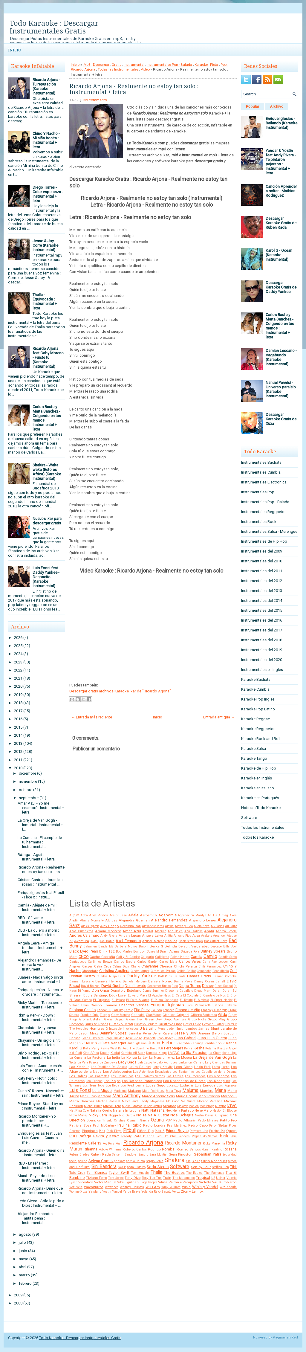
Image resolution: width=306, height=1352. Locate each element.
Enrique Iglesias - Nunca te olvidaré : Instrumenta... (40, 992)
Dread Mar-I (202, 991)
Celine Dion (121, 966)
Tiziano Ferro (96, 1178)
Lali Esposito (146, 1062)
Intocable (115, 1029)
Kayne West (108, 1048)
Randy (126, 1136)
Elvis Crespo (91, 1005)
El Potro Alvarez (137, 1000)
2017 (18, 711)
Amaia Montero (108, 931)
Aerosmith (148, 915)
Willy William (170, 1187)
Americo (160, 931)
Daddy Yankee (141, 976)
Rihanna (90, 1149)
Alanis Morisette (92, 920)
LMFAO (174, 1053)
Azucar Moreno (153, 941)
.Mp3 (87, 64)
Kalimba (183, 1043)
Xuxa (84, 1192)
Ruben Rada (101, 1154)
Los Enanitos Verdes (150, 1076)
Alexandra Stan (130, 926)
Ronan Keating (212, 1149)
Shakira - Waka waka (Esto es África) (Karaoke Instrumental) (47, 472)
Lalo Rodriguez (167, 1062)
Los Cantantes (98, 1076)
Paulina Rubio (129, 1125)
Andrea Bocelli (226, 931)
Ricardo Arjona (83, 69)
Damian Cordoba (224, 976)
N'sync (220, 1106)
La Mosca (184, 1057)
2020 (18, 686)
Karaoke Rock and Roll (260, 738)
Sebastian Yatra (207, 1154)
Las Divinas (228, 1062)
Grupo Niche (197, 1019)
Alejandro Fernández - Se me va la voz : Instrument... (39, 964)
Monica (194, 1106)
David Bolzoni (90, 986)
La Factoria (96, 1057)
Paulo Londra (154, 1125)
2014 (18, 735)
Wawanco (111, 1187)
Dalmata (180, 976)
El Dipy (232, 995)
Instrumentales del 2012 (261, 581)
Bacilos (171, 941)
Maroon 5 (229, 1096)
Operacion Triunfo (99, 1120)
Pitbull (129, 1130)
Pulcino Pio (217, 1131)
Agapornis (167, 915)
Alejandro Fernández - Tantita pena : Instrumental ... (37, 1218)
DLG (121, 976)
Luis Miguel (102, 1090)
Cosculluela (220, 971)
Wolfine (74, 1192)
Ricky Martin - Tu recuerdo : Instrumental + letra (41, 1004)
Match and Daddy (135, 1101)
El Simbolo (201, 1000)
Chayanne (149, 966)
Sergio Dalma (135, 1161)
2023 (18, 662)
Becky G (156, 946)
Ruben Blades (79, 1154)
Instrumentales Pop (257, 492)
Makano (134, 1091)
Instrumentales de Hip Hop (264, 541)
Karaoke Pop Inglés (258, 699)
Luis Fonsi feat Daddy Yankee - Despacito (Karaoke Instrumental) (46, 577)
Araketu (206, 936)
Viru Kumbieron (224, 1182)
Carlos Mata (168, 962)
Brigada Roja (190, 951)
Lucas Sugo (155, 1085)
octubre (25, 790)
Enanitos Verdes (134, 1005)
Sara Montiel (159, 1154)
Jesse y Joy (185, 1033)
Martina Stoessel (108, 1101)
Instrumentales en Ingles (262, 669)
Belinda (171, 946)
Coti (233, 970)
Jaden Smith (175, 1029)
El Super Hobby (221, 1000)
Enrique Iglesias (167, 1005)
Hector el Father (213, 1024)
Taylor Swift (119, 1172)
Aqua (196, 936)
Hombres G (99, 1028)
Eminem (110, 1005)
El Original (101, 1000)
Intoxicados (131, 1029)
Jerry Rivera (163, 1033)
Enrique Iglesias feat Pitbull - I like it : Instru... (41, 894)
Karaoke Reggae (255, 719)
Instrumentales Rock (258, 521)
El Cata (177, 995)
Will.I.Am (153, 1187)
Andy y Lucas (130, 935)
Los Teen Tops (93, 1085)
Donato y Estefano (126, 990)
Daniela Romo (160, 981)
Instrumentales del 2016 (261, 620)
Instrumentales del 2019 (261, 650)
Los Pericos (94, 1081)
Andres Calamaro (84, 935)
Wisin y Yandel (205, 1187)
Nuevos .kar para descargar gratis (47, 520)
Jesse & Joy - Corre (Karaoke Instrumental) (45, 245)
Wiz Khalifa (228, 1187)
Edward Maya (137, 995)
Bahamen (90, 946)
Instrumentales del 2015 (261, 610)
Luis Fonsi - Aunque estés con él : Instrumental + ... (40, 1067)
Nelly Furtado (183, 1110)
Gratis (116, 64)
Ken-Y (188, 1048)
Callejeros (162, 957)
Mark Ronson (209, 1096)
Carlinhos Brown (100, 962)
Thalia (156, 1172)
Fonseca (169, 1010)
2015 (18, 727)
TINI (233, 1167)
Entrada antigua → (219, 717)
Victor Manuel (105, 1182)
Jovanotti (149, 1038)
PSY (169, 1120)
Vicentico (85, 1182)
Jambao (191, 1029)
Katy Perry (91, 1048)
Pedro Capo (198, 1125)
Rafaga (85, 1136)
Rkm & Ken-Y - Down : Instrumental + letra (36, 1017)
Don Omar (100, 990)
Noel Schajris (181, 1115)
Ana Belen (175, 931)
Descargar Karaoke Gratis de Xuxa (281, 419)
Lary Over (212, 1062)
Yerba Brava (131, 1192)
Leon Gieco (183, 1067)
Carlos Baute (125, 961)
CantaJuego (77, 962)
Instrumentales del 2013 (261, 590)
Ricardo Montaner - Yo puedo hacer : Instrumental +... (37, 1120)
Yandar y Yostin (99, 1192)
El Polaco (118, 1000)
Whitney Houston (132, 1187)
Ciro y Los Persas (163, 971)
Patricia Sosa (80, 1125)
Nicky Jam (98, 1115)
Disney (208, 985)
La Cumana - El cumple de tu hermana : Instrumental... (40, 842)
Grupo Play (217, 1019)
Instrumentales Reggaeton (264, 511)
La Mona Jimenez (162, 1058)
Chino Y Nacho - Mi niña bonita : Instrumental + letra (46, 140)
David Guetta (112, 985)
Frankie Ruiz (89, 1015)
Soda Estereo (136, 1167)
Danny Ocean (204, 981)
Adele (133, 915)
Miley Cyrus (152, 1106)
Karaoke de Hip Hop (258, 768)
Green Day (153, 1019)
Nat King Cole (79, 1111)
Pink (102, 1131)
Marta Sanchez (81, 1101)
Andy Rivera (108, 936)
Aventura (81, 941)
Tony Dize (132, 1178)
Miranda (169, 1106)
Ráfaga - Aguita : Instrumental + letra (36, 856)
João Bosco (165, 1038)
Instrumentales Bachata (261, 462)
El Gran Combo (80, 1000)
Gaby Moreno (120, 1015)
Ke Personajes (170, 1048)
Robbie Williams (110, 1149)
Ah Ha (212, 915)
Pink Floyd (114, 1131)
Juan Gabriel (185, 1038)
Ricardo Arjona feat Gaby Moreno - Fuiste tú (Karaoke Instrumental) (48, 357)
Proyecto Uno (199, 1131)
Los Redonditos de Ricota (184, 1081)
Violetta (205, 1182)
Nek (169, 1110)
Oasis (209, 1115)
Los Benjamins (183, 1072)
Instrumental (134, 64)
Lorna (225, 1067)
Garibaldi (138, 1015)
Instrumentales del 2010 (261, 561)
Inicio (14, 50)
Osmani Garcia (138, 1120)
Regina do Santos (205, 1136)
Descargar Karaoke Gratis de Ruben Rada (281, 223)
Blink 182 (107, 951)
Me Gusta (188, 1101)
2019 (18, 694)
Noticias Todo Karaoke (261, 807)
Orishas (120, 1120)
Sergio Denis (154, 1161)
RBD (73, 1136)
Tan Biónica (97, 1172)
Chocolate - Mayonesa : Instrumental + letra (38, 1030)
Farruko (117, 1010)
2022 (18, 670)
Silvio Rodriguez (214, 1161)
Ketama (210, 1048)
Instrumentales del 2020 (261, 659)
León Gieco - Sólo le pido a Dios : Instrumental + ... (41, 1203)
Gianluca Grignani (176, 1015)
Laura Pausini (139, 1067)
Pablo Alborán (185, 1120)
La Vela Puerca (88, 1062)
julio (22, 1242)
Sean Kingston (181, 1154)
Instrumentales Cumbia (261, 472)
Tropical (203, 1177)
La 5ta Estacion (194, 1052)
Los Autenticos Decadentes (152, 1072)
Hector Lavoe (192, 1024)
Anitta (168, 936)
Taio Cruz (77, 1173)
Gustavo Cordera (145, 1024)
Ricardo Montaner (183, 1143)
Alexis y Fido (184, 926)
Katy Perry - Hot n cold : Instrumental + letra (37, 1080)
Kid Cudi (75, 1053)
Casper (87, 966)
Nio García (127, 1115)
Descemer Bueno (159, 986)
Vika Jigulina (126, 1182)
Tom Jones (116, 1178)
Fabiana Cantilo (82, 1010)
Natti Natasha (153, 1110)
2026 (18, 637)
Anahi (209, 931)
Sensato (119, 1161)
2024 (18, 653)
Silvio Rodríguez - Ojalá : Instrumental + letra (38, 1055)
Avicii (94, 941)
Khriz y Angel (227, 1048)
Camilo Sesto (227, 957)
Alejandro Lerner (202, 920)
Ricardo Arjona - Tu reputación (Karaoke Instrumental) (46, 86)
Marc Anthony (126, 1095)
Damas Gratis (199, 976)
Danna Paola (183, 981)
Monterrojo (207, 1106)
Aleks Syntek (90, 926)
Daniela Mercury (135, 981)
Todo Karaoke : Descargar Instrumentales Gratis (54, 27)
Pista (214, 64)
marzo (24, 1275)
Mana (220, 1090)
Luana (139, 1085)
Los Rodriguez (218, 1081)
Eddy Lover (118, 995)
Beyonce (216, 946)
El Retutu (186, 1000)
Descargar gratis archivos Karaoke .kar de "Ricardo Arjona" (120, 691)
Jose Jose (133, 1038)
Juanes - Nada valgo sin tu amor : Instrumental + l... (40, 979)
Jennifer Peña (139, 1033)
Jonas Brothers (92, 1038)
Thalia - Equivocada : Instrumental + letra (45, 301)
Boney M (153, 951)
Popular (252, 106)
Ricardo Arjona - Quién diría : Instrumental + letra (41, 1152)
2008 (18, 1303)
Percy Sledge (218, 1125)
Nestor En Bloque (224, 1111)
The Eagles (194, 1173)
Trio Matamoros (183, 1178)
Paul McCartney (104, 1125)
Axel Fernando (128, 941)
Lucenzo (172, 1085)
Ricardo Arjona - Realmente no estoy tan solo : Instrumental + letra (134, 89)
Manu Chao (88, 1096)
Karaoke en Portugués (260, 798)
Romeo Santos (189, 1149)
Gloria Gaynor (114, 1019)
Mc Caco (172, 1101)
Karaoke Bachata (255, 679)
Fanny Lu (104, 1010)
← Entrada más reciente (91, 717)
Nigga (113, 1115)
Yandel (117, 1192)
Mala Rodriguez (153, 1091)
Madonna (120, 1091)
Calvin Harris (180, 957)
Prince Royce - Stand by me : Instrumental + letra (41, 1105)
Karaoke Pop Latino (258, 709)
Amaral (148, 931)
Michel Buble (93, 1106)
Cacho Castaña (102, 957)
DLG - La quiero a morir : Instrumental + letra (38, 932)
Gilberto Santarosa (204, 1015)
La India (113, 1057)
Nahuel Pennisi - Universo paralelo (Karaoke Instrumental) (281, 389)
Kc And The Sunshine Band (137, 1048)
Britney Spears (213, 951)
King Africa (91, 1053)
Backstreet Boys (215, 941)
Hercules (82, 1029)
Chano (135, 966)
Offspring (222, 1115)
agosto (25, 1234)
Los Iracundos (195, 1076)
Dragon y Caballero (179, 991)
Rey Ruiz (108, 1143)
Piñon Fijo (145, 1131)
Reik (224, 1136)
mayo (23, 1259)
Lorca (216, 1067)
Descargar (101, 64)
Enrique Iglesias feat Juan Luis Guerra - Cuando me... (40, 1138)
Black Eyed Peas (83, 951)
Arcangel (219, 936)
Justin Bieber (161, 1043)
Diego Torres (190, 985)
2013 (18, 743)
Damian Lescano (81, 981)
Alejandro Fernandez (169, 920)
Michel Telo (112, 1106)
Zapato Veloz (170, 1192)
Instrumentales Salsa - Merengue (269, 531)
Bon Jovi (139, 951)
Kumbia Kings (156, 1053)
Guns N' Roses (96, 1024)
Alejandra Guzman (134, 920)
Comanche (204, 971)
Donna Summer (153, 991)
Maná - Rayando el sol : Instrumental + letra (37, 1178)
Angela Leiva (152, 935)
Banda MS (105, 946)
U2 (213, 1178)
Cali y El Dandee (128, 957)
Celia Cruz (102, 966)
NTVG (232, 1106)
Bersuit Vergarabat (193, 946)
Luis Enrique (205, 1085)
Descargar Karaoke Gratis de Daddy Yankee (281, 287)
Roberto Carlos (135, 1149)
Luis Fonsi (80, 1090)
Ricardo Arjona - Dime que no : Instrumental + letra (40, 1190)
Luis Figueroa (227, 1085)
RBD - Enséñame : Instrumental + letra (36, 1165)
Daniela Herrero (108, 981)
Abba (84, 915)
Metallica (215, 1101)
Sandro (143, 1154)
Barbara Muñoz (126, 946)
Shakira (174, 1160)
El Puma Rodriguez (165, 1000)
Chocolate (90, 971)
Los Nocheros (218, 1076)
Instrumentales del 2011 (261, 571)
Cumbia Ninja (107, 976)
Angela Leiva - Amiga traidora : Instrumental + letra (40, 947)
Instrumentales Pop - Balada (169, 64)
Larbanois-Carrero (191, 1062)
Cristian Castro (82, 976)
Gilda (222, 1014)
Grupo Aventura (174, 1019)
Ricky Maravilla (214, 1143)
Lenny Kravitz (163, 1067)
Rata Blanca (144, 1136)
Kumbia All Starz (133, 1053)
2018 (18, 703)
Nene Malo (203, 1110)
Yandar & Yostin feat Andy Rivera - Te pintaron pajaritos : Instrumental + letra (281, 161)
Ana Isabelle (193, 931)
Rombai (168, 1149)
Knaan (104, 1053)
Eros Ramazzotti (198, 1005)
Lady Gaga (127, 1062)
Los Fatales (174, 1076)
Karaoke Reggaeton (258, 729)
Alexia (169, 926)
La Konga (129, 1057)
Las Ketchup (79, 1067)
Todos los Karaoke (257, 837)
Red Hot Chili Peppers (173, 1136)
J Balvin (146, 1028)
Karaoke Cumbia (255, 689)
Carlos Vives (190, 961)
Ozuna (157, 1120)
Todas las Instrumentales (118, 69)
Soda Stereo (158, 1167)
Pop (224, 64)
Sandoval (131, 1154)
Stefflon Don (220, 1167)
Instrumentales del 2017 (261, 630)
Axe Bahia (107, 941)
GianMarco (153, 1015)
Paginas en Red (285, 1337)
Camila (196, 956)
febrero (25, 1283)
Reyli (119, 1143)
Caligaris (147, 957)
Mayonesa (157, 1101)
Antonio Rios (182, 936)
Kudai (115, 1053)
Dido (175, 986)
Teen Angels (140, 1173)
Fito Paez (142, 1010)
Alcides (111, 920)
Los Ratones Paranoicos (142, 1081)
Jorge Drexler (114, 1038)
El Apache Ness (159, 995)
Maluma (190, 1090)
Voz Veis (75, 1187)
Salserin (117, 1154)
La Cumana (77, 1058)
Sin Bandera (104, 1166)
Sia (188, 1161)
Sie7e (196, 1161)
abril (22, 1267)
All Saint (231, 926)
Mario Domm (186, 1096)
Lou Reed (127, 1085)
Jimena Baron (210, 1033)
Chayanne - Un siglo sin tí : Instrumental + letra (40, 1042)
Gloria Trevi (134, 1019)
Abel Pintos (98, 915)
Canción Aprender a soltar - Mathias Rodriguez (281, 191)
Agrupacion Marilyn (192, 915)
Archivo (277, 106)
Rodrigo (154, 1149)
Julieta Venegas (112, 1043)
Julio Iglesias (137, 1043)
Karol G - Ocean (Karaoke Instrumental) (279, 255)
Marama (104, 1096)
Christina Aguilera (114, 970)
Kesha (199, 1048)
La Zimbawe (108, 1062)
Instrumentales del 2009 (261, 551)
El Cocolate (190, 995)
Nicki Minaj (78, 1115)
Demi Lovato (135, 985)
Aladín (74, 920)
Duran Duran (222, 991)
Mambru (206, 1091)
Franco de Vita (187, 1010)
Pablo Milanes (208, 1120)
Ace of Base (118, 915)
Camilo (210, 956)
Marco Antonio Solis (158, 1096)
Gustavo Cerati (121, 1024)
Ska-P (122, 1167)
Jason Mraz (88, 1033)
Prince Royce (177, 1130)
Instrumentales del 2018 (261, 640)
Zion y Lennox (192, 1191)
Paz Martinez (177, 1125)
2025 (18, 645)
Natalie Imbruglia (126, 1110)
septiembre (29, 798)
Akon (233, 915)
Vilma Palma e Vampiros (178, 1182)
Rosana (230, 1149)
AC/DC (74, 915)
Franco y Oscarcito (214, 1010)
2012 (18, 751)
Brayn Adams (170, 951)
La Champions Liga (223, 1053)
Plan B (160, 1131)
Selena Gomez (101, 1161)
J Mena (160, 1029)
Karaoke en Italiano (257, 788)
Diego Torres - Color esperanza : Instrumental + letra (48, 194)
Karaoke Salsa (253, 748)
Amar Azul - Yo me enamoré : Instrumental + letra (41, 807)
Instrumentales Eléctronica (264, 482)
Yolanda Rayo (150, 1192)
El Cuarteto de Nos (213, 995)
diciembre (27, 773)
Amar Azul (132, 931)
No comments (95, 100)
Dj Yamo (84, 991)
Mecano (202, 1101)
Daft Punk (165, 976)
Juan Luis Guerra (212, 1038)
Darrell (220, 981)
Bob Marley (124, 951)
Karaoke (201, 64)
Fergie (128, 1010)
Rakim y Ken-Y (106, 1136)
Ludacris (187, 1085)
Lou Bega (113, 1085)
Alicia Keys (201, 926)
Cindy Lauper (140, 971)
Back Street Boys (191, 941)
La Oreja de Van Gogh (212, 1057)
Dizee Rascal (224, 986)
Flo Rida (156, 1010)
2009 (18, 1295)
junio (23, 1251)
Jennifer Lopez (113, 1033)
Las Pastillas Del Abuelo (109, 1067)
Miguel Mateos (132, 1106)
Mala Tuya (173, 1091)
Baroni (143, 946)
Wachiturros (93, 1187)
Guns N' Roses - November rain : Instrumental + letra (41, 1093)
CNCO (84, 956)
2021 (18, 678)
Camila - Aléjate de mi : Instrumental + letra (37, 907)
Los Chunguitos (122, 1076)
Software (179, 1166)
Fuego (105, 1015)
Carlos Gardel (147, 962)
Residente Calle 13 (85, 1143)
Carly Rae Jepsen (216, 962)
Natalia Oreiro (101, 1110)
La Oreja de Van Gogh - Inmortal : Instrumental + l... (40, 824)
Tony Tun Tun (152, 1178)
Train (167, 1178)
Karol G (75, 1048)
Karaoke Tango (254, 758)
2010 (18, 768)
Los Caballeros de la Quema (216, 1072)
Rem (234, 1136)
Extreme (231, 1005)
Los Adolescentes (117, 1071)
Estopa (218, 1005)
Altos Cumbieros (81, 931)
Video (145, 69)
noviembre (28, 781)
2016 (18, 719)
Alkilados (217, 926)
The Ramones (214, 1173)
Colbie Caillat (186, 971)
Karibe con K (215, 1043)
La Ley (143, 1058)
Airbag (223, 915)
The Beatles (174, 1172)
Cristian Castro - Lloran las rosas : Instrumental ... (40, 882)
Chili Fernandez (209, 966)
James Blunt (208, 1028)
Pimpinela (90, 1131)
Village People (147, 1182)
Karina (231, 1043)
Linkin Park (202, 1067)
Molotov (182, 1106)
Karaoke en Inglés (256, 778)
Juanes (89, 1043)
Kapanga (197, 1043)
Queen (231, 1131)
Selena (82, 1161)
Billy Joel (230, 946)
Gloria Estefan (90, 1019)
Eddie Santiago (95, 995)
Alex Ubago (109, 926)
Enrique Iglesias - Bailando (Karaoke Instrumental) (281, 123)
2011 (18, 760)
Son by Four (201, 1167)
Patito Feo (228, 1120)
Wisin (186, 1187)
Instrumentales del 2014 (261, 600)
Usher (220, 1178)
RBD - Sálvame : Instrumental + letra (36, 919)
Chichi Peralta (185, 966)
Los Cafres (78, 1076)
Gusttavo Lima (170, 1024)
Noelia (199, 1115)
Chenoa (166, 966)
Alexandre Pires (153, 926)
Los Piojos (112, 1081)
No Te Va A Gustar (152, 1115)
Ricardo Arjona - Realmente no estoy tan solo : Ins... (41, 869)
